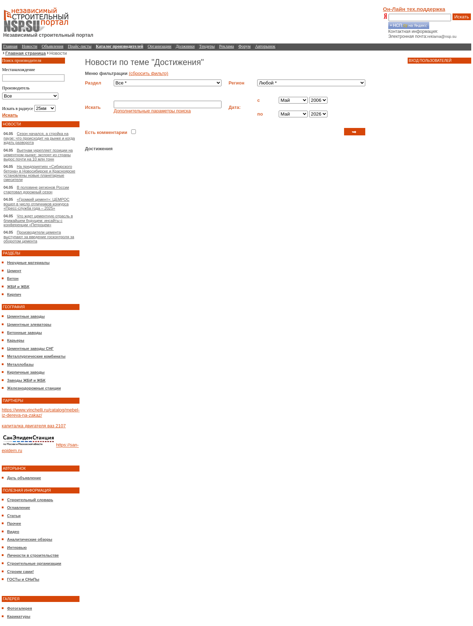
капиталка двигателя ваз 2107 (34, 425)
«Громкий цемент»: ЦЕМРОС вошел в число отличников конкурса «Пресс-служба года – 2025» (36, 203)
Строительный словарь (30, 500)
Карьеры (15, 340)
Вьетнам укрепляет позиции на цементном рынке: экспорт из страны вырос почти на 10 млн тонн (38, 154)
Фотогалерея (19, 608)
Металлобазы (20, 364)
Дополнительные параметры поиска (152, 110)
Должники (185, 46)
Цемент (14, 271)
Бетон (12, 278)
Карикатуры (18, 616)
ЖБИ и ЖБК (18, 287)
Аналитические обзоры (29, 539)
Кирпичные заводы (26, 372)
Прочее (14, 523)
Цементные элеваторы (29, 324)
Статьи (13, 516)
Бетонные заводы (24, 332)
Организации (159, 46)
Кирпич (14, 294)
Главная (10, 46)
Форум (244, 46)
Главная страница (25, 53)
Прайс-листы (79, 46)
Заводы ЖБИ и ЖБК (26, 380)
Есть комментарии (106, 132)
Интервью (17, 547)
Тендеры (207, 46)
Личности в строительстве (33, 555)
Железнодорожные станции (34, 388)
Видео (13, 532)
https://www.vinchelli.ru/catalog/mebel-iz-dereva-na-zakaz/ (40, 412)
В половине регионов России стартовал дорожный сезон (36, 189)
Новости (29, 46)
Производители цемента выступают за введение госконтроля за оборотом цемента (39, 236)
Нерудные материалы (28, 263)
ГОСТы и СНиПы (23, 579)
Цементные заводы (26, 316)
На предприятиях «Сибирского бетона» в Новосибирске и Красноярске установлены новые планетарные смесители (39, 173)
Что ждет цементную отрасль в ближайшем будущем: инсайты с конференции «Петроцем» (38, 220)
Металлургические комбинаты (36, 356)
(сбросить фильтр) (148, 73)
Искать (461, 16)
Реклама (226, 46)
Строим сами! (20, 571)
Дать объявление (24, 478)
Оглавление (18, 507)
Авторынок (265, 46)
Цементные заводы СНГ (30, 348)
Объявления (52, 46)
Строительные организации (34, 563)
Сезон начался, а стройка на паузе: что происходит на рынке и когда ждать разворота (39, 138)
